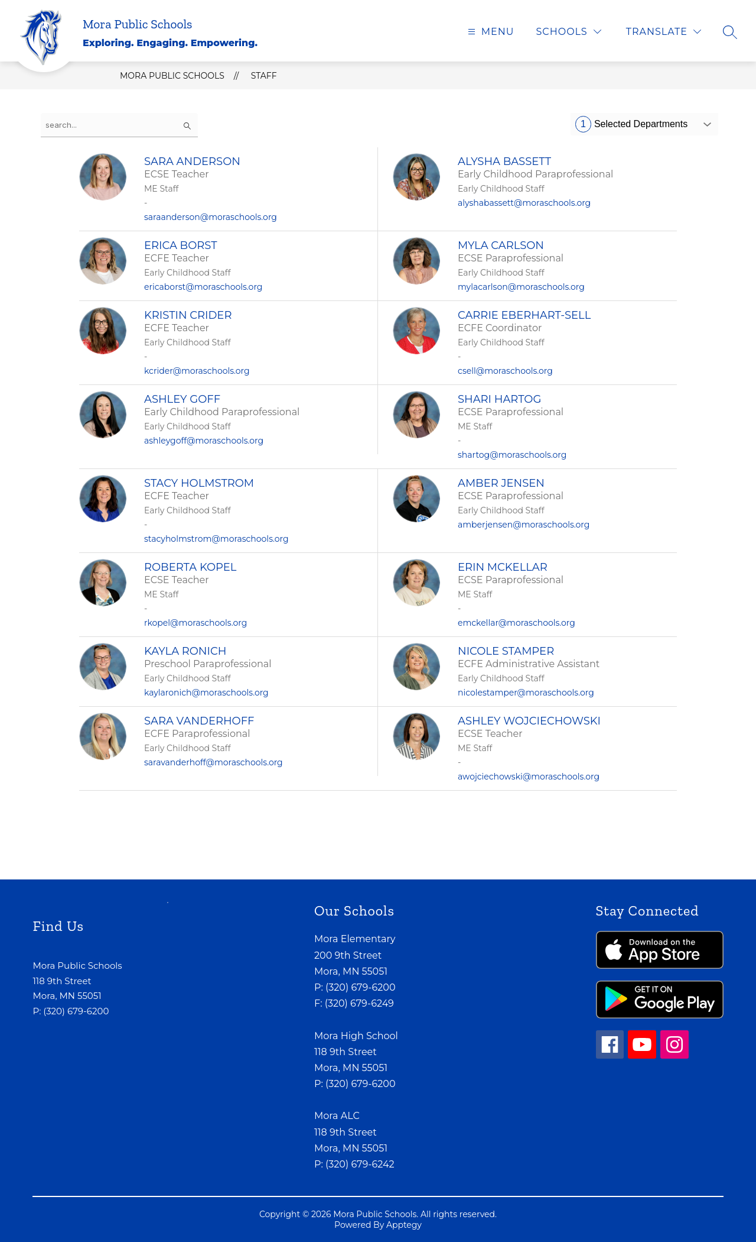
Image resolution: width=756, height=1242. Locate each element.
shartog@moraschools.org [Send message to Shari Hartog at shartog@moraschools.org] (512, 454)
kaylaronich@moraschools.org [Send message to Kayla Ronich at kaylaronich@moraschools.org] (206, 692)
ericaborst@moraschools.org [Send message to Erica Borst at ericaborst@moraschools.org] (203, 287)
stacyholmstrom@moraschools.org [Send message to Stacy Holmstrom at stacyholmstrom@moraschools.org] (216, 538)
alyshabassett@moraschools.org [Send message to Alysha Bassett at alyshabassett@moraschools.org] (524, 203)
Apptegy (404, 1225)
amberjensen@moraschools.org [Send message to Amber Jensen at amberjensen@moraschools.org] (523, 524)
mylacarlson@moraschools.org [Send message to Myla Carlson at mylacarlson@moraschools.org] (521, 287)
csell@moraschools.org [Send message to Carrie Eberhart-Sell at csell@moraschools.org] (505, 371)
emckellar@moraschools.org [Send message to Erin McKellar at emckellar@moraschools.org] (516, 622)
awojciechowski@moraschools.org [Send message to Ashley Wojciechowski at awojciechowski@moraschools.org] (528, 776)
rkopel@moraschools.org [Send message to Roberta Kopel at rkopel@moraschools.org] (195, 622)
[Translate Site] (663, 31)
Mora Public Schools (172, 75)
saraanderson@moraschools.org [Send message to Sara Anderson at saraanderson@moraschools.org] (210, 217)
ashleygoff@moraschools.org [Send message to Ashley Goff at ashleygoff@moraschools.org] (203, 440)
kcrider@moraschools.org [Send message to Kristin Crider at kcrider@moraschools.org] (197, 371)
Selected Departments (631, 124)
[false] (119, 125)
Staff (264, 75)
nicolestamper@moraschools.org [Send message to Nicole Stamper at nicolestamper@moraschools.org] (526, 692)
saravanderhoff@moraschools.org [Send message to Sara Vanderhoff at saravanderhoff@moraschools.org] (213, 762)
